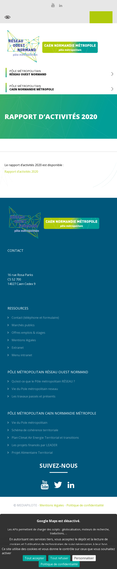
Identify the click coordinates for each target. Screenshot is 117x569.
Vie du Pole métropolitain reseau (35, 389)
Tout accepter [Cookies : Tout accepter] (34, 558)
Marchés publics (23, 325)
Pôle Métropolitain (58, 72)
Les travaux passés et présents (33, 396)
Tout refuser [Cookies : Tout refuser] (59, 558)
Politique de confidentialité (85, 505)
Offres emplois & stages (28, 333)
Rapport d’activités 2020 (21, 171)
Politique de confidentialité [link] (59, 564)
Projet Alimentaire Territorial (32, 453)
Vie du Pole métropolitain (29, 423)
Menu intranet (22, 355)
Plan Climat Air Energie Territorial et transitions (45, 438)
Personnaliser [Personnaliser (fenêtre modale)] (84, 558)
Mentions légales (24, 340)
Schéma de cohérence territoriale (35, 430)
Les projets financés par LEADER (34, 445)
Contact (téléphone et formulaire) (35, 318)
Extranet (101, 17)
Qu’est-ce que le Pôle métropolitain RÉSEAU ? (43, 381)
